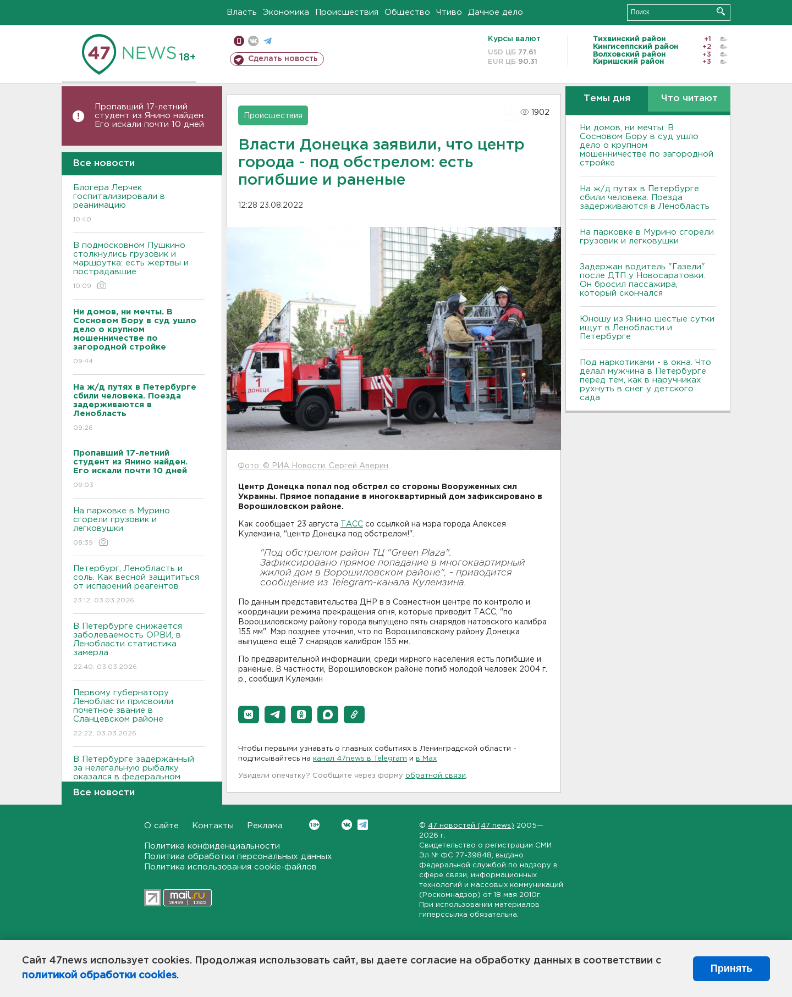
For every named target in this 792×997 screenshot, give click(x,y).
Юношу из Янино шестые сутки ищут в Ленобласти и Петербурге (647, 327)
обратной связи (435, 776)
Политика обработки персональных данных (238, 856)
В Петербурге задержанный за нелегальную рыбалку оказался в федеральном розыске (139, 780)
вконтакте (253, 41)
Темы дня (607, 99)
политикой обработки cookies (99, 975)
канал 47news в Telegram (360, 759)
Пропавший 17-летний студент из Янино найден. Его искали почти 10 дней (150, 115)
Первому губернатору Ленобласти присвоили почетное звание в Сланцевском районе (139, 713)
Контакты (213, 825)
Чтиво (449, 12)
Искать (721, 11)
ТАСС (351, 524)
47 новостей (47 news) (471, 826)
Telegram (363, 824)
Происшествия (346, 12)
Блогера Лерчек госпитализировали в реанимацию (139, 204)
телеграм (267, 41)
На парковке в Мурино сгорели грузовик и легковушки (139, 527)
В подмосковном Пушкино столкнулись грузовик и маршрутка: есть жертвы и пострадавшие (139, 266)
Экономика (286, 12)
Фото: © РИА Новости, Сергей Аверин (313, 466)
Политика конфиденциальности (212, 846)
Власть (242, 12)
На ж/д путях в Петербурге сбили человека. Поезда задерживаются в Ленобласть (645, 197)
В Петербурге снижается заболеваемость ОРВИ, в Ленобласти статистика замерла (139, 647)
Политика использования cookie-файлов (230, 867)
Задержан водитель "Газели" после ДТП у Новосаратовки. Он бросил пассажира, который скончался (642, 280)
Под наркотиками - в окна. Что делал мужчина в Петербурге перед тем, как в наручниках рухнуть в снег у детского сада (645, 380)
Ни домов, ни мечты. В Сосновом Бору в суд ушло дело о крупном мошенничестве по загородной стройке (646, 145)
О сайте (161, 825)
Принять (731, 968)
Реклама (265, 825)
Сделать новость (283, 59)
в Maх (426, 759)
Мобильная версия (239, 41)
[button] (248, 714)
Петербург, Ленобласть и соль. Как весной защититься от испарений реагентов (139, 585)
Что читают (689, 99)
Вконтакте (314, 824)
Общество (407, 12)
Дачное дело (495, 12)
